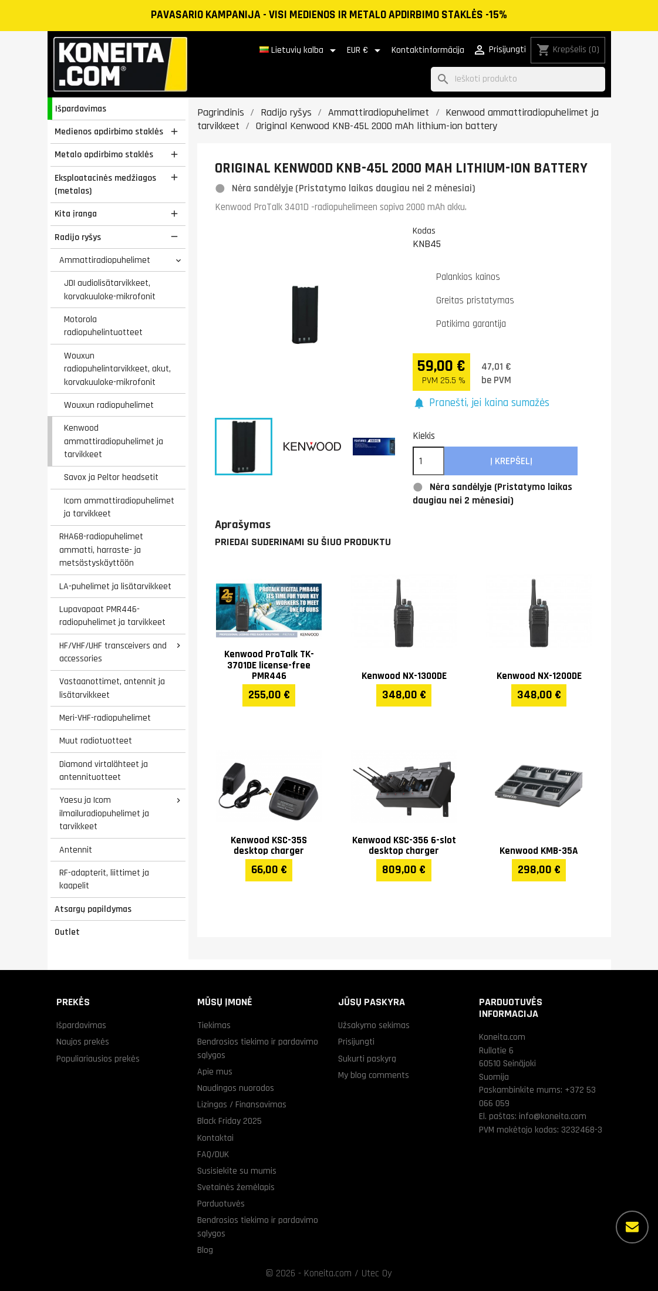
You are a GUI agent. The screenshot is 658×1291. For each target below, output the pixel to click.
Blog (205, 1250)
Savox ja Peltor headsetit (111, 477)
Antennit (75, 850)
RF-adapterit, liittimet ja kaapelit (104, 879)
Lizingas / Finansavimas (241, 1104)
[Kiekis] (428, 461)
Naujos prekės (82, 1041)
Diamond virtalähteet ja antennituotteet (103, 770)
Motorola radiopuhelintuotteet (103, 326)
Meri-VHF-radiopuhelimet (105, 718)
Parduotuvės (221, 1203)
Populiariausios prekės (98, 1058)
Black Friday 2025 (229, 1121)
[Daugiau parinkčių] (632, 1227)
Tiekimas (214, 1025)
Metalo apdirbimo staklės (104, 154)
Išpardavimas (80, 108)
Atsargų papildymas (93, 909)
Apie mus (214, 1071)
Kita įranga (76, 213)
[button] (481, 403)
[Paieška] (518, 79)
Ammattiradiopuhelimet (104, 260)
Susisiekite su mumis (236, 1171)
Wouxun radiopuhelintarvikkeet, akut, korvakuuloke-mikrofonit (117, 369)
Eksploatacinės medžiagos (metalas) (105, 184)
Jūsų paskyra (371, 1002)
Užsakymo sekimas (374, 1025)
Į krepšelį (511, 461)
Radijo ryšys (78, 237)
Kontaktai (215, 1138)
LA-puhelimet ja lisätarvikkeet (115, 586)
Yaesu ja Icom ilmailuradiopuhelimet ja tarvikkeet (104, 813)
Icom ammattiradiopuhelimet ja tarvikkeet (119, 507)
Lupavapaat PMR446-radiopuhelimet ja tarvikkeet (112, 615)
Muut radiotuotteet (95, 740)
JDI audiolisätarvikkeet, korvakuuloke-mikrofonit (110, 289)
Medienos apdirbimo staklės (109, 131)
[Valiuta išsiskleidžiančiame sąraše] (365, 50)
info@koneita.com (552, 1116)
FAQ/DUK (213, 1154)
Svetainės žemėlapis (236, 1187)
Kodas (424, 230)
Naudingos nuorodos (235, 1088)
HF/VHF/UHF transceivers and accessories (113, 652)
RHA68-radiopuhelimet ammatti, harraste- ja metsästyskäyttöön (101, 549)
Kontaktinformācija (428, 50)
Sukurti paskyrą (367, 1058)
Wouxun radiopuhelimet (109, 405)
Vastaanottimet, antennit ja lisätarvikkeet (112, 688)
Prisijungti (356, 1041)
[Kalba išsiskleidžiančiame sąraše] (299, 50)
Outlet (67, 932)
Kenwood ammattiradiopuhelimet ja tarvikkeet (113, 441)
